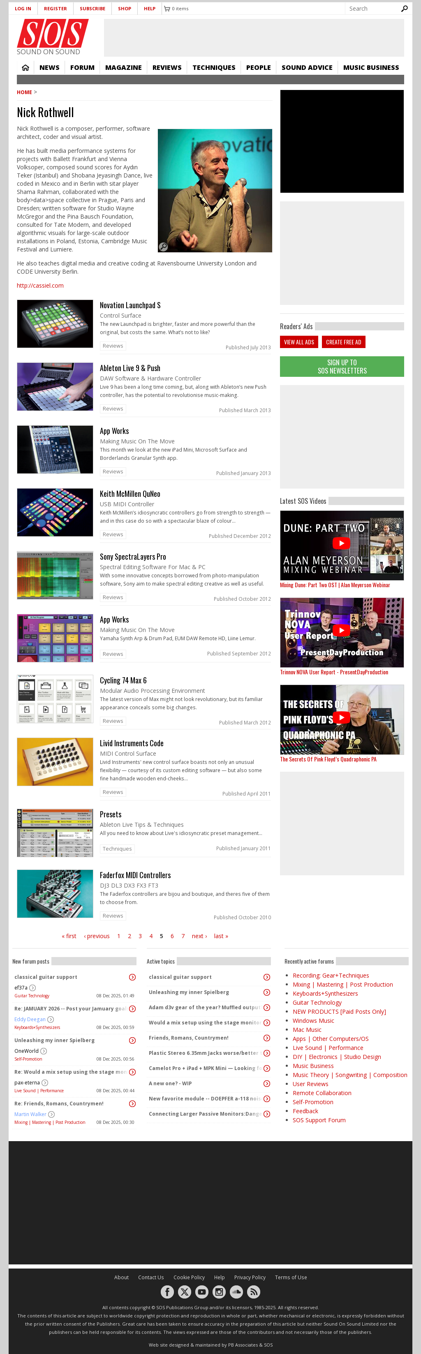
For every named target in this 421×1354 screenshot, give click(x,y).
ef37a (21, 987)
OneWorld (26, 1050)
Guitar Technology (31, 996)
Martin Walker (30, 1114)
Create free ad (343, 341)
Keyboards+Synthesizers (37, 1027)
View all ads (299, 341)
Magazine (123, 67)
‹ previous (97, 936)
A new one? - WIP (170, 1083)
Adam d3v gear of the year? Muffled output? (206, 1007)
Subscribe (92, 8)
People (258, 67)
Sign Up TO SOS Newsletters (342, 366)
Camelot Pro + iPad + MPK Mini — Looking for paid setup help (207, 1068)
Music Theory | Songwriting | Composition (350, 1075)
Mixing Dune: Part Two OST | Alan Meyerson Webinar (335, 584)
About (121, 1277)
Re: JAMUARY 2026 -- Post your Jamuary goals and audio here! (72, 1008)
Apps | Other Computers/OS (331, 1039)
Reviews (167, 67)
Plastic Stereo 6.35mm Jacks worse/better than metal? (207, 1053)
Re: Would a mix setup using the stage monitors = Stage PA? (72, 1071)
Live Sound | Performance (39, 1090)
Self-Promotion (28, 1059)
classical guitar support (45, 976)
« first (69, 936)
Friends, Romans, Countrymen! (189, 1037)
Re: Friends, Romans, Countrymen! (59, 1103)
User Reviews (310, 1084)
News (49, 67)
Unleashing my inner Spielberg (54, 1040)
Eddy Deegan (30, 1019)
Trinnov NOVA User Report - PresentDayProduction (334, 671)
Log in (23, 8)
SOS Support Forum (319, 1120)
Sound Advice (307, 67)
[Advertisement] (342, 436)
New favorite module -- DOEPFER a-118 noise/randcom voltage (207, 1098)
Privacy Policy (250, 1277)
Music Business (371, 67)
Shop (124, 8)
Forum (82, 67)
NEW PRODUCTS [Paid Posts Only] (339, 1011)
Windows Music (313, 1020)
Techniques (214, 67)
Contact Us (151, 1277)
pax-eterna (27, 1082)
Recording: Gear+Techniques (331, 975)
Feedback (305, 1111)
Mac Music (307, 1029)
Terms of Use (291, 1277)
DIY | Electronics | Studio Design (337, 1057)
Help (149, 8)
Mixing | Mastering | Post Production (50, 1122)
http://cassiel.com (40, 285)
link (145, 326)
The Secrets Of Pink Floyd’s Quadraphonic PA (328, 758)
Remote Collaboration (322, 1093)
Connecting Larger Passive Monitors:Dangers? (207, 1113)
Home (25, 67)
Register (55, 8)
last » (221, 936)
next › (199, 936)
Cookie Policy (189, 1277)
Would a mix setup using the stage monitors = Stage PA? (207, 1022)
